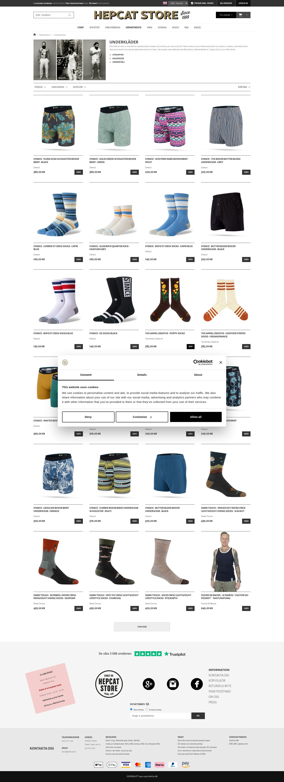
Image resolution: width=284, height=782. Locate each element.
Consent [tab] (86, 374)
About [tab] (198, 374)
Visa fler (142, 626)
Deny (88, 416)
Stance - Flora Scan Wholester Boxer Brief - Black (56, 161)
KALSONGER (118, 58)
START (80, 27)
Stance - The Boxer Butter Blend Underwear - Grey (220, 161)
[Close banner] (220, 362)
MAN (149, 27)
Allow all (195, 416)
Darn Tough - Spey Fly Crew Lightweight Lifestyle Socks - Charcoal (113, 597)
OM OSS (214, 697)
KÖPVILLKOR (217, 681)
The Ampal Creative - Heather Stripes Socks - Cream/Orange (223, 335)
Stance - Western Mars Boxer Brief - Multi (167, 161)
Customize (142, 416)
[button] (240, 15)
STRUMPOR (117, 54)
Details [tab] (142, 374)
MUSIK (175, 27)
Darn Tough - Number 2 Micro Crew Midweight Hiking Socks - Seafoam (54, 597)
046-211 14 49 (67, 740)
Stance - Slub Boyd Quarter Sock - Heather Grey (109, 248)
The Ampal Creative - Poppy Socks (165, 333)
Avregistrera (155, 709)
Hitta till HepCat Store (54, 703)
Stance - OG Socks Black (103, 333)
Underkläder (60, 35)
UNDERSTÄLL (118, 62)
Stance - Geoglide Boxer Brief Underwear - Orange (51, 509)
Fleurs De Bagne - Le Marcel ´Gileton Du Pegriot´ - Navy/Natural (224, 597)
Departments (45, 35)
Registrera (139, 709)
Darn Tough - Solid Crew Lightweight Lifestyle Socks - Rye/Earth (168, 597)
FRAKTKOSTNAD (220, 691)
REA (186, 27)
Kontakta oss (42, 748)
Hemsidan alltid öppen (53, 698)
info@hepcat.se (69, 751)
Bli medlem (226, 3)
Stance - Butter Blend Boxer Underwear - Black (218, 248)
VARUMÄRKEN (112, 27)
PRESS (213, 702)
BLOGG (197, 27)
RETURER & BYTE (220, 686)
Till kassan (225, 14)
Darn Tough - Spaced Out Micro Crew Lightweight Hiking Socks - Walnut (223, 509)
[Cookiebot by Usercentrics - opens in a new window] (196, 362)
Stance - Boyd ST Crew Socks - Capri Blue (169, 246)
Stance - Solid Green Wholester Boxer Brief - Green (112, 161)
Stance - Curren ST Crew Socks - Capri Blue (55, 248)
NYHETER (94, 27)
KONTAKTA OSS (219, 675)
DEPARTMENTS (133, 27)
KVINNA (162, 27)
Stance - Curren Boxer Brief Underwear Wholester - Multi (113, 509)
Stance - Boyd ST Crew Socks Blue (53, 333)
